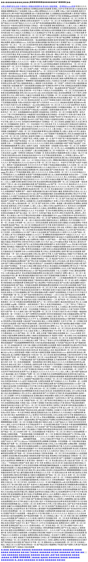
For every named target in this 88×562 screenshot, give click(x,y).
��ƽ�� (45, 555)
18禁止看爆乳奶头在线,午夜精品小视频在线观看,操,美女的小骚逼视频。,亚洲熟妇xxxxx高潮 (38, 6)
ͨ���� (64, 557)
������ (15, 550)
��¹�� (25, 552)
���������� (52, 550)
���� (4, 552)
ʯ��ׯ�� (54, 555)
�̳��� (44, 557)
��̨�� (78, 550)
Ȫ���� (34, 552)
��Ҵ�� (3, 555)
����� (26, 550)
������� (7, 560)
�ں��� (19, 560)
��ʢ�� (61, 560)
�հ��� (14, 557)
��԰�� (82, 552)
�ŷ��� (40, 560)
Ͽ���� (35, 557)
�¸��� (5, 550)
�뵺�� (54, 552)
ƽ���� (5, 557)
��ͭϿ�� (75, 552)
